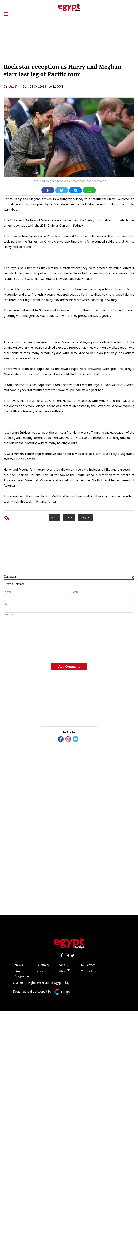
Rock (54, 517)
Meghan (85, 517)
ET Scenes (88, 965)
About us (65, 971)
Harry (69, 517)
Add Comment (69, 666)
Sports (41, 971)
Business (43, 965)
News (19, 965)
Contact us (88, 971)
